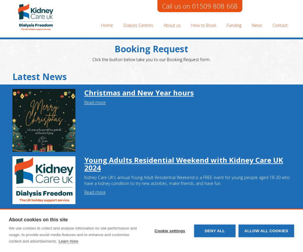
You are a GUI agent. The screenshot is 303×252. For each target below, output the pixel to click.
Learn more (68, 241)
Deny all (215, 231)
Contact (280, 25)
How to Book (203, 25)
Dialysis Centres (138, 25)
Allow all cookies (266, 231)
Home (107, 25)
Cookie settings (169, 231)
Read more (95, 102)
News (257, 25)
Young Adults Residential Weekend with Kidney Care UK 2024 (183, 164)
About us (172, 25)
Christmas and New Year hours (139, 92)
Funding (234, 25)
